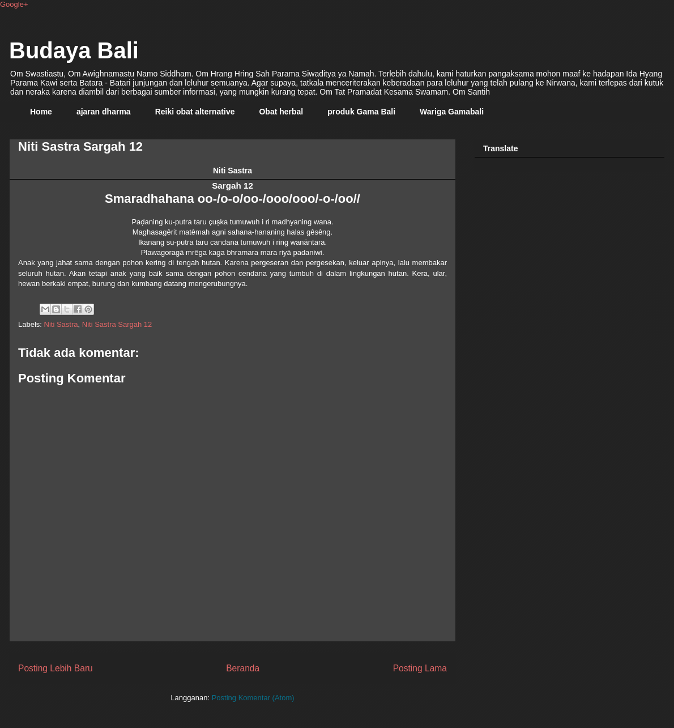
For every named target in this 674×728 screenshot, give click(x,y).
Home (41, 111)
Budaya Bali (74, 50)
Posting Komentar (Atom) (253, 697)
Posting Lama (420, 668)
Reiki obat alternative (195, 111)
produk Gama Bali (361, 111)
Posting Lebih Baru (55, 668)
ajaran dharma (103, 111)
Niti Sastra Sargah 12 (117, 324)
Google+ (14, 4)
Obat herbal (281, 111)
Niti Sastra (61, 324)
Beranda (242, 668)
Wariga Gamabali (452, 111)
